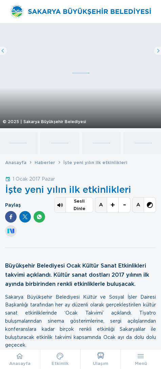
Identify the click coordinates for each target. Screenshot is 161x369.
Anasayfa (15, 162)
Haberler (45, 162)
